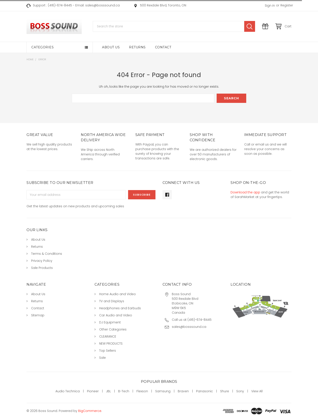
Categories (42, 47)
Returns (137, 47)
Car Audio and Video (115, 315)
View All (257, 391)
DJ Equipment (110, 322)
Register (286, 5)
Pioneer (93, 391)
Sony (240, 391)
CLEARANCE (107, 336)
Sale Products (42, 268)
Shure (224, 391)
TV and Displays (111, 301)
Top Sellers (107, 350)
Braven (183, 391)
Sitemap (37, 315)
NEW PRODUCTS (111, 343)
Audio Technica (67, 391)
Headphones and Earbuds (120, 308)
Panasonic (204, 391)
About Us (111, 47)
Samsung (162, 391)
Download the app (245, 192)
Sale (102, 357)
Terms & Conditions (46, 253)
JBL (108, 391)
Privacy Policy (41, 261)
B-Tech (123, 391)
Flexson (142, 391)
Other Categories (113, 329)
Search (249, 26)
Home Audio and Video (117, 294)
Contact (163, 47)
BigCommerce (89, 411)
